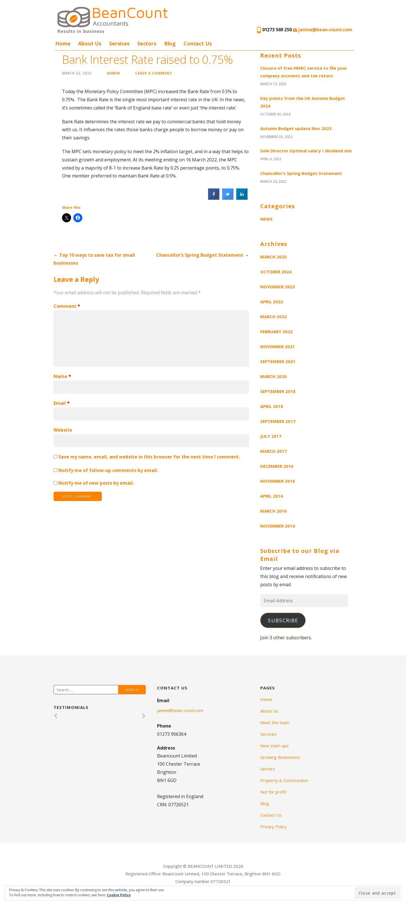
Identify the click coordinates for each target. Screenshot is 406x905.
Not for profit (273, 792)
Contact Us (197, 43)
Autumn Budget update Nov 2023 (296, 128)
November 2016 (277, 481)
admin (113, 73)
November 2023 (277, 286)
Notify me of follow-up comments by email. (108, 470)
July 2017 (270, 436)
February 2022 (276, 331)
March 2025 (273, 257)
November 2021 (277, 346)
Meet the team (275, 722)
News (266, 219)
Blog (170, 43)
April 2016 (271, 496)
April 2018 (271, 406)
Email (62, 403)
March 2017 (273, 451)
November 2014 (277, 526)
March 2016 (273, 511)
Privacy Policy (273, 826)
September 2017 (277, 421)
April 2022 (271, 301)
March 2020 (273, 376)
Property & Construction (284, 780)
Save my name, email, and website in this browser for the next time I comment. (149, 457)
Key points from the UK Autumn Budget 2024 (302, 102)
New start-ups (274, 745)
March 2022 (273, 316)
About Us (89, 43)
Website (63, 430)
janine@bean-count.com (322, 30)
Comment (67, 306)
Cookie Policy (119, 895)
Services (119, 43)
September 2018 (277, 391)
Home (62, 43)
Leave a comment (153, 73)
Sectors (146, 43)
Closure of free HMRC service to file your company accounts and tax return (303, 71)
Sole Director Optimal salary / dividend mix (306, 150)
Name (62, 376)
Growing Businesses (280, 757)
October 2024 (276, 271)
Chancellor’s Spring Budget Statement (199, 255)
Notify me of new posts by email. (96, 483)
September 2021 (277, 361)
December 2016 (277, 466)
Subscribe (283, 620)
